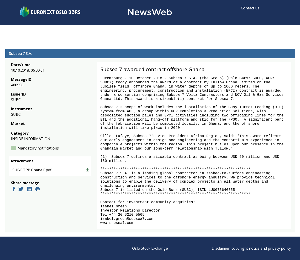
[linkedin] (29, 189)
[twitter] (21, 189)
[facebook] (14, 189)
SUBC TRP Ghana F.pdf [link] (31, 169)
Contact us (250, 8)
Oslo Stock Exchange (150, 248)
